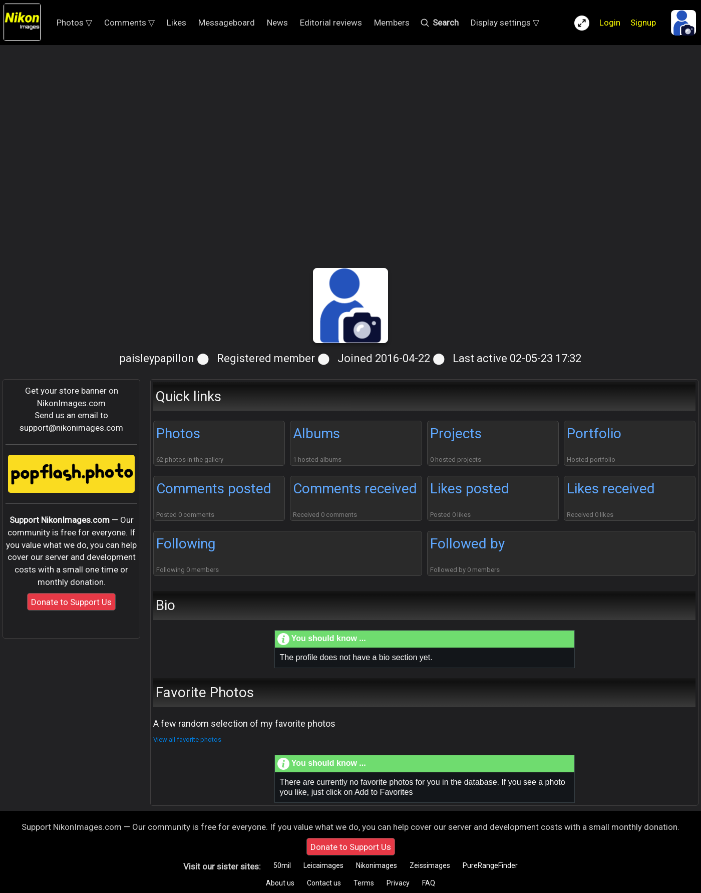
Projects (456, 433)
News (277, 23)
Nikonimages (376, 865)
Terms (364, 883)
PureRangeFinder (490, 865)
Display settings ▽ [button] (505, 23)
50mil (282, 865)
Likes (176, 23)
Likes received (611, 488)
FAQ (428, 883)
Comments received (355, 488)
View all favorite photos (187, 739)
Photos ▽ (74, 23)
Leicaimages (323, 865)
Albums (316, 433)
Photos (178, 433)
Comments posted (213, 488)
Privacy (398, 883)
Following (185, 543)
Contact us (324, 883)
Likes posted (469, 488)
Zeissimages (430, 865)
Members (392, 23)
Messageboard (226, 23)
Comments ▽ (129, 23)
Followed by (467, 543)
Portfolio (594, 433)
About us (280, 883)
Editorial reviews (331, 23)
